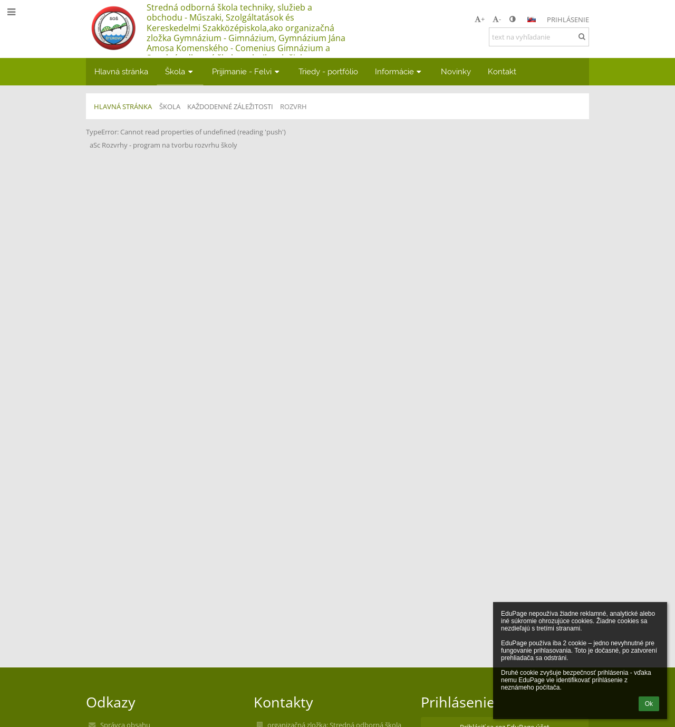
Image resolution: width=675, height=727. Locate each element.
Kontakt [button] (502, 71)
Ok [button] (649, 703)
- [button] (497, 19)
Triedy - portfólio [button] (328, 71)
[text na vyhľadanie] (539, 36)
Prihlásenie (568, 19)
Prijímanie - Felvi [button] (247, 71)
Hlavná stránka (123, 106)
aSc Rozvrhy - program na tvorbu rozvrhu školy (163, 145)
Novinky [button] (456, 71)
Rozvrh (293, 106)
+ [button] (480, 19)
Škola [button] (180, 71)
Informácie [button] (399, 71)
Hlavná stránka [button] (121, 71)
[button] (531, 19)
